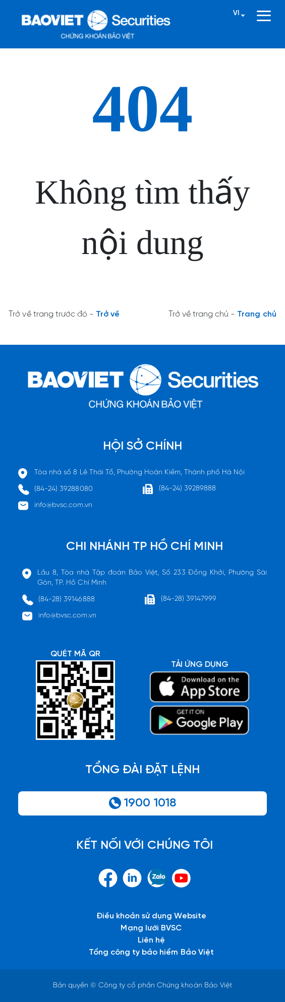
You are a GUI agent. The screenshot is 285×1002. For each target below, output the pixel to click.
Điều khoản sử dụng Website (151, 916)
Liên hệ (151, 940)
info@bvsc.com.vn (63, 505)
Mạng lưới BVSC (151, 928)
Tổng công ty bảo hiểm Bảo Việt (151, 952)
